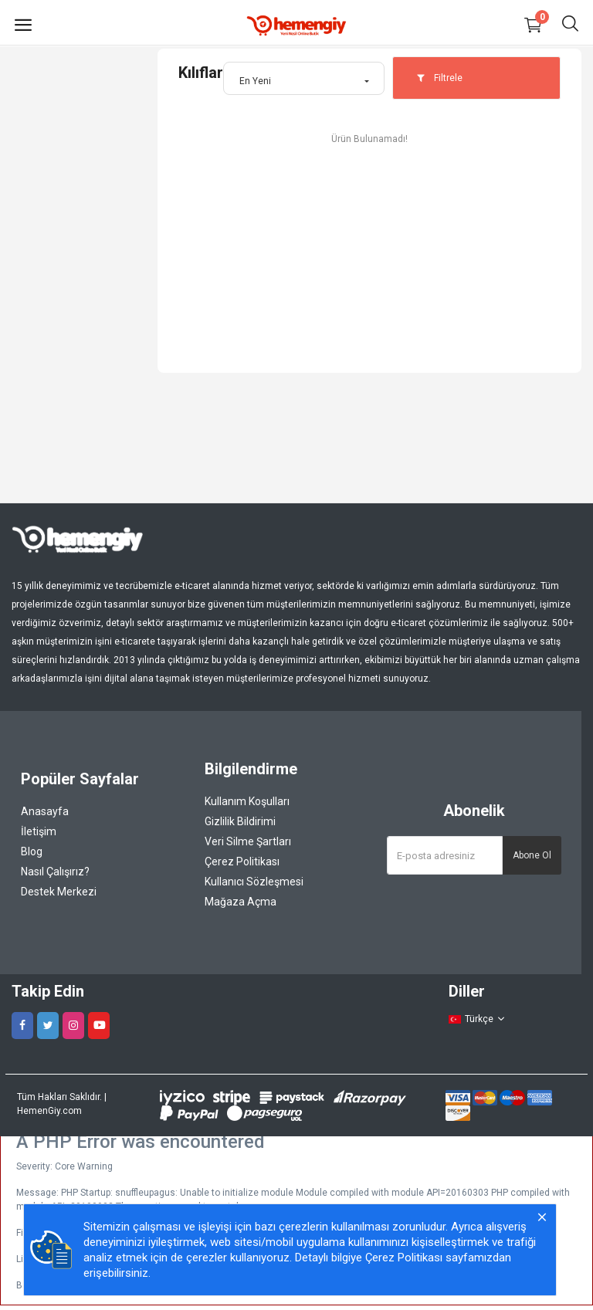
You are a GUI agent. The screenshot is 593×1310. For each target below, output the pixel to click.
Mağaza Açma (240, 901)
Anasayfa (45, 811)
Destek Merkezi (59, 891)
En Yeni (255, 81)
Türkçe (477, 1019)
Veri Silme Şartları (248, 841)
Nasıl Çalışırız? (55, 871)
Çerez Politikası (242, 861)
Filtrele (439, 78)
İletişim (38, 831)
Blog (31, 851)
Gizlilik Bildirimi (240, 821)
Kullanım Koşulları (247, 801)
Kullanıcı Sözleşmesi (254, 881)
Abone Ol (532, 855)
